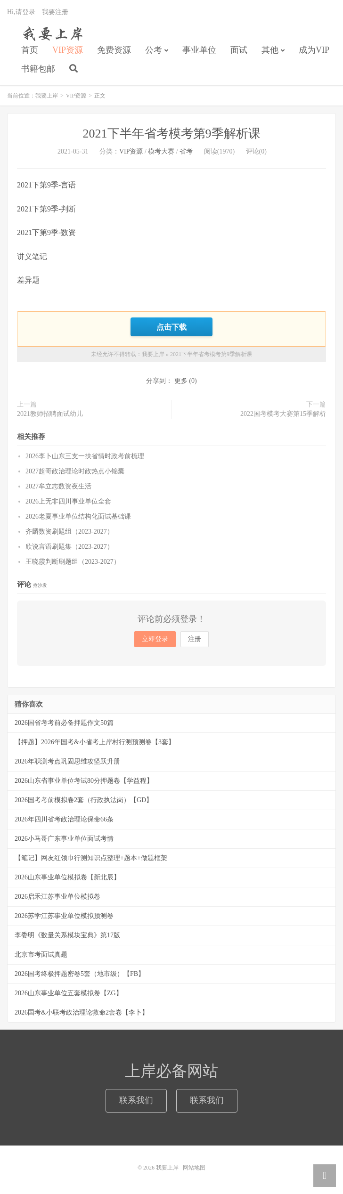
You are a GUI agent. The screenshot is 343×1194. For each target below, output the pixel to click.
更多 (181, 380)
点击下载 (171, 327)
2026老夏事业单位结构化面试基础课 (78, 516)
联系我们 (136, 1100)
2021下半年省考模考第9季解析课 (172, 133)
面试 (238, 50)
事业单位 (199, 50)
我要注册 (55, 12)
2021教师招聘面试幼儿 (50, 413)
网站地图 (194, 1167)
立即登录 (155, 638)
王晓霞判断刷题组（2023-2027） (72, 561)
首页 (29, 50)
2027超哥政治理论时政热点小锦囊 (74, 471)
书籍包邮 (38, 68)
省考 (186, 151)
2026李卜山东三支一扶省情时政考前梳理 (84, 456)
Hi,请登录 (21, 12)
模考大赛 (161, 151)
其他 (269, 50)
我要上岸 (51, 33)
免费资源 (114, 50)
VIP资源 (67, 50)
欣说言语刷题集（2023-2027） (69, 546)
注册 (194, 638)
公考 (153, 50)
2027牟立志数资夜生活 (58, 486)
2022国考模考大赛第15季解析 (283, 413)
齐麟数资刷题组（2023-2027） (69, 531)
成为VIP (314, 50)
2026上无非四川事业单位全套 (68, 501)
